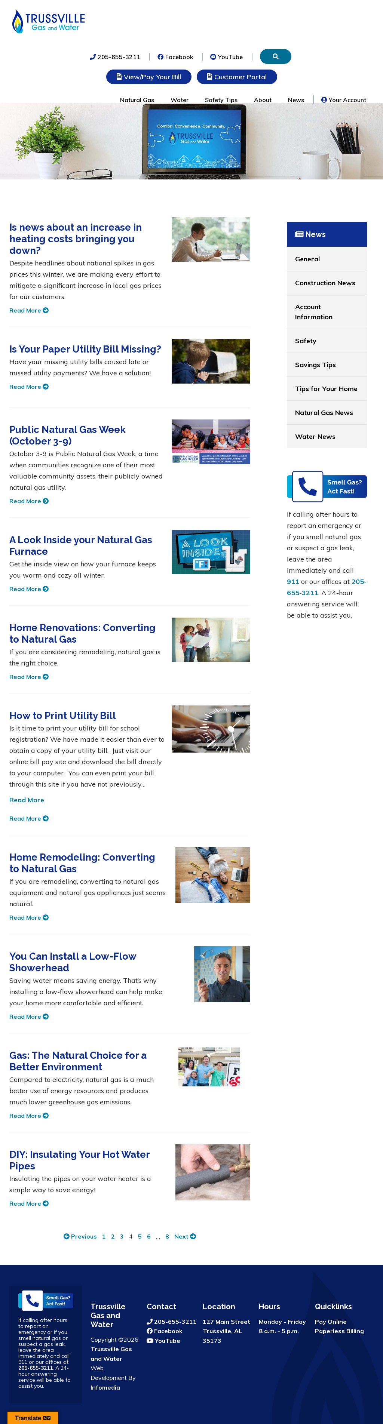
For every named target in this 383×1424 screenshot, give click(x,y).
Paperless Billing (339, 1331)
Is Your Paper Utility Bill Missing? (85, 349)
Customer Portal (242, 76)
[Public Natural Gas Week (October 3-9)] (211, 447)
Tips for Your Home (326, 388)
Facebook (178, 57)
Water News (315, 436)
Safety (305, 340)
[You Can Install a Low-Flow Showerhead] (222, 974)
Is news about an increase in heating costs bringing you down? (75, 239)
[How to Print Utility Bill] (211, 733)
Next (185, 1236)
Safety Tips (221, 100)
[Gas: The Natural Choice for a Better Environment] (211, 1073)
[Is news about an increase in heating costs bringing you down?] (211, 245)
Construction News (325, 283)
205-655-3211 (115, 57)
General (307, 259)
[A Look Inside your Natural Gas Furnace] (211, 558)
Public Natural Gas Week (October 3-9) (67, 435)
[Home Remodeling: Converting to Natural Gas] (212, 875)
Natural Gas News (324, 412)
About (263, 100)
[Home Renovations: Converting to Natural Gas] (211, 646)
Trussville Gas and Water (48, 21)
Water (180, 100)
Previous (80, 1236)
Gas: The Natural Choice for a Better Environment (78, 1061)
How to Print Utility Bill (62, 715)
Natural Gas (137, 100)
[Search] (275, 56)
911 (293, 581)
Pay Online (331, 1321)
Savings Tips (315, 364)
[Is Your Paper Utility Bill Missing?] (211, 367)
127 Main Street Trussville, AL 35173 (226, 1331)
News (296, 100)
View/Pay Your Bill (154, 76)
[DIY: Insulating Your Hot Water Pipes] (212, 1172)
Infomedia (105, 1387)
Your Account (343, 100)
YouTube (230, 57)
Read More (29, 310)
